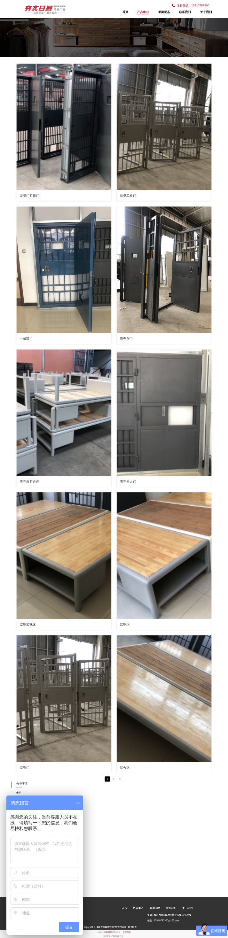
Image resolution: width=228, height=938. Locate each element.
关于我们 (206, 12)
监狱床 (125, 624)
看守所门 (126, 339)
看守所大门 (128, 481)
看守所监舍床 (29, 481)
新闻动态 (164, 12)
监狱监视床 (28, 624)
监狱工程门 (128, 195)
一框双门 (26, 339)
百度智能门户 (111, 932)
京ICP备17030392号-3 (113, 936)
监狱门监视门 (29, 195)
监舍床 (125, 767)
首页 (125, 12)
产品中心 (143, 12)
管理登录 (126, 932)
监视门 (25, 767)
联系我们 (185, 12)
